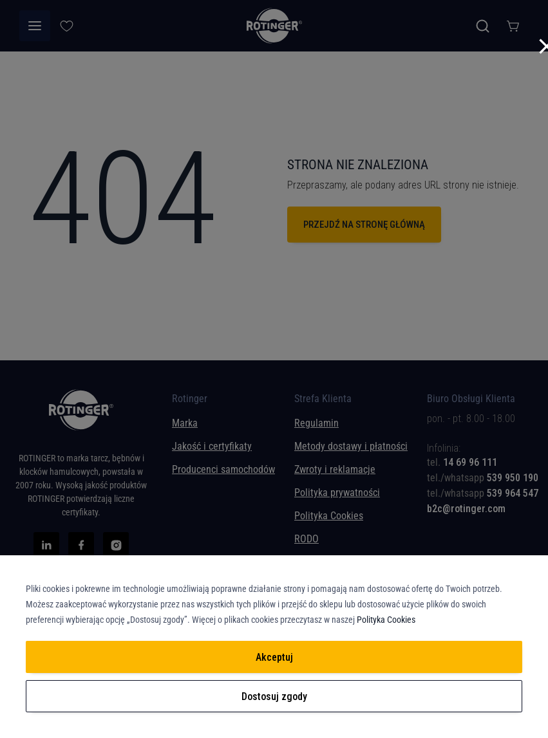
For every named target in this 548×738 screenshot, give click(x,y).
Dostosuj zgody (274, 696)
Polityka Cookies (386, 619)
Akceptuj (274, 657)
